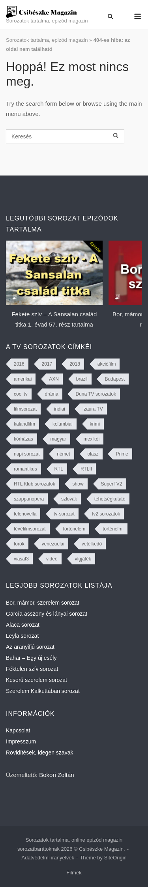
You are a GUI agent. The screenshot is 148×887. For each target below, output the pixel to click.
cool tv (21, 394)
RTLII (86, 469)
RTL (58, 469)
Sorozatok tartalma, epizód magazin (47, 40)
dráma (51, 394)
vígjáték (83, 559)
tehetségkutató (110, 499)
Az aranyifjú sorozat (30, 647)
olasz (93, 454)
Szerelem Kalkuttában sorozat (43, 691)
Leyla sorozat (22, 636)
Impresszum (21, 741)
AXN (54, 379)
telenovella (25, 514)
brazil (82, 379)
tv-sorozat (64, 514)
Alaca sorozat (22, 625)
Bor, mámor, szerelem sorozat (42, 602)
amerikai (23, 379)
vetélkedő (92, 544)
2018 (74, 364)
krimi (95, 424)
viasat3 (21, 559)
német (63, 454)
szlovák (69, 499)
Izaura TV (92, 409)
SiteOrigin (115, 858)
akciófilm (106, 364)
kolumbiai (62, 424)
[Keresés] (65, 136)
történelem (74, 529)
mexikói (92, 439)
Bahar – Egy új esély (31, 658)
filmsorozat (25, 409)
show (78, 484)
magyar (58, 439)
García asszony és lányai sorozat (46, 614)
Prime (122, 454)
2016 (19, 364)
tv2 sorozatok (106, 514)
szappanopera (29, 499)
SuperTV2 (111, 484)
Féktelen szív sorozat (32, 669)
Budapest (115, 379)
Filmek (73, 873)
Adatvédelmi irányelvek (47, 858)
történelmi (113, 529)
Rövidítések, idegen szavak (39, 752)
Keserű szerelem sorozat (36, 680)
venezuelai (53, 544)
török (19, 544)
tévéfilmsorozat (30, 529)
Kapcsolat (18, 730)
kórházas (23, 439)
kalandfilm (24, 424)
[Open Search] (110, 16)
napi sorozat (26, 454)
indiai (59, 409)
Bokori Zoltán (56, 774)
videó (52, 559)
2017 (47, 364)
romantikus (25, 469)
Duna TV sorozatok (95, 394)
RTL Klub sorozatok (34, 484)
